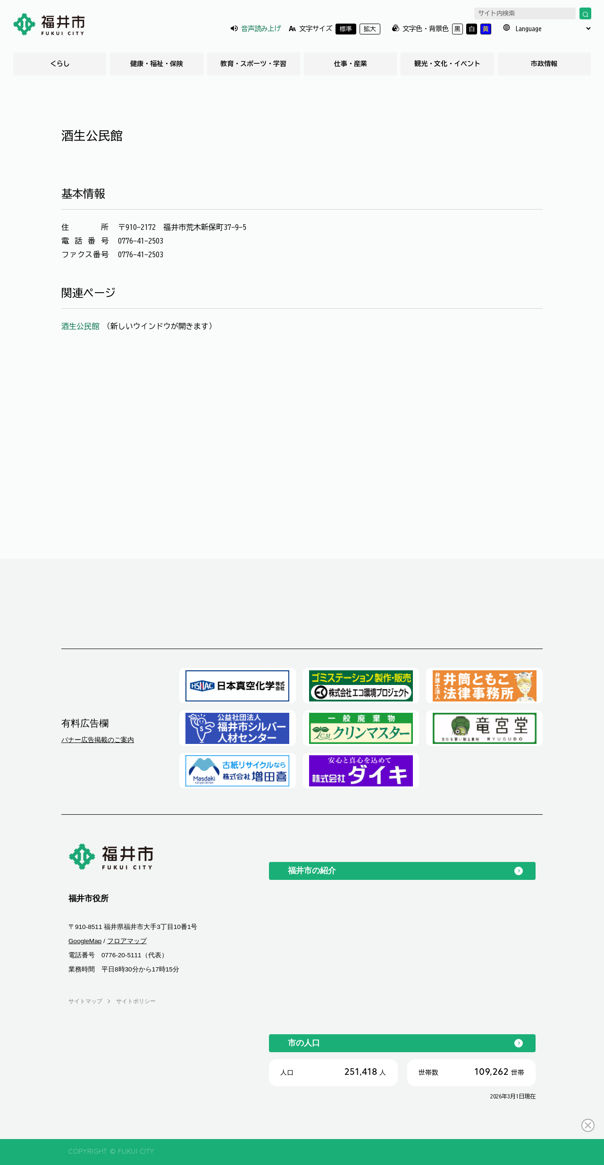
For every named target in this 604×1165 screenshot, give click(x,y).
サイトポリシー (136, 1001)
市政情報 (544, 63)
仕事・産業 (350, 63)
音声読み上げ (261, 28)
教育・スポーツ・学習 (253, 63)
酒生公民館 (82, 326)
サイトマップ (85, 1001)
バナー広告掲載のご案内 (97, 739)
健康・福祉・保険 (156, 63)
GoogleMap (84, 941)
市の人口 (304, 1042)
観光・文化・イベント (447, 63)
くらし (60, 63)
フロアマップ (127, 941)
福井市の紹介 (312, 870)
